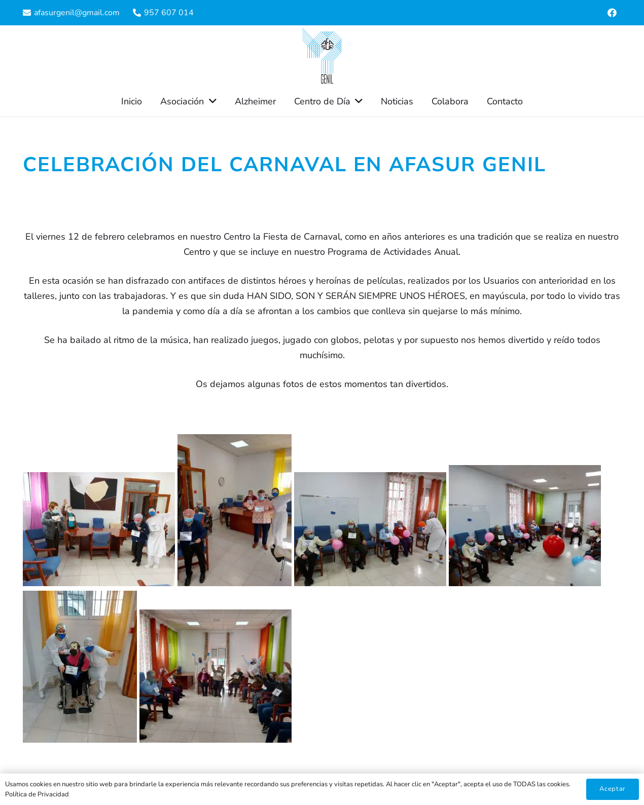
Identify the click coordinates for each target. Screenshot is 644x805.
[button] (210, 101)
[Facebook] (612, 13)
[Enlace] (322, 56)
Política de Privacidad (37, 794)
